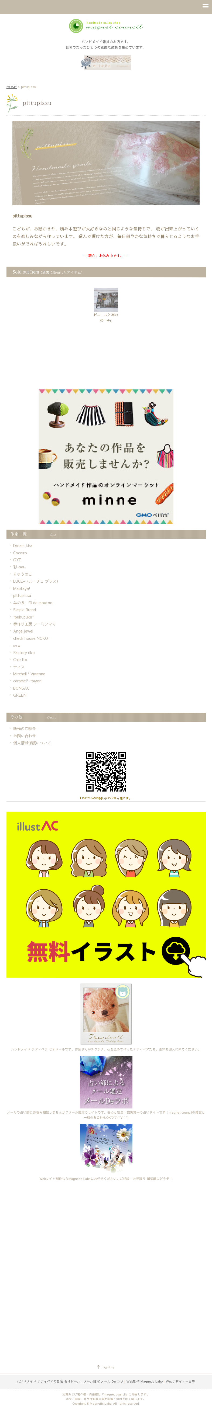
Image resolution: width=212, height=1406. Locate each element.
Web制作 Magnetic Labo (144, 1381)
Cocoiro (20, 552)
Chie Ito (20, 659)
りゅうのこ (22, 574)
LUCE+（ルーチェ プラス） (36, 581)
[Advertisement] (106, 370)
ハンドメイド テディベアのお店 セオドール (48, 1381)
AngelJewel (23, 631)
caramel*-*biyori (27, 680)
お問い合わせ (24, 735)
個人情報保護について (32, 742)
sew (16, 645)
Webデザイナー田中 (180, 1381)
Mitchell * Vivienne (29, 673)
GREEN (19, 695)
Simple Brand (24, 609)
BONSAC (21, 688)
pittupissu (22, 595)
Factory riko (24, 652)
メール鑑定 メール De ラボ (103, 1381)
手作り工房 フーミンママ (34, 624)
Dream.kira (22, 545)
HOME (11, 86)
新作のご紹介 (24, 728)
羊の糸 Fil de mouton (32, 602)
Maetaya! (21, 588)
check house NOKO (30, 638)
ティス (19, 666)
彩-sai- (19, 566)
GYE (17, 559)
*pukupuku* (23, 617)
